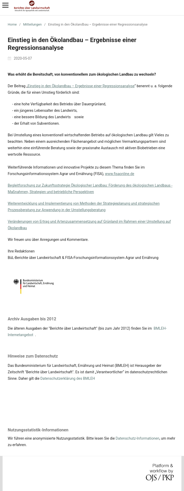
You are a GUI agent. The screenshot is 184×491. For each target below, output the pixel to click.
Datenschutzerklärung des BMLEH (67, 378)
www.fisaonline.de (119, 174)
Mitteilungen (32, 24)
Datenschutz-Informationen (137, 438)
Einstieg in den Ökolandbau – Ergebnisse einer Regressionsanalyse (81, 86)
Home (12, 24)
